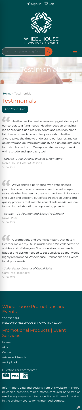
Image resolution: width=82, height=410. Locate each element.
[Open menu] (74, 51)
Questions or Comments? (19, 370)
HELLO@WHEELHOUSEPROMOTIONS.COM (32, 322)
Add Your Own (15, 109)
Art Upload (9, 362)
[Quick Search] (23, 51)
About (6, 347)
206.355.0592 (10, 318)
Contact (7, 352)
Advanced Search (14, 357)
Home (7, 93)
